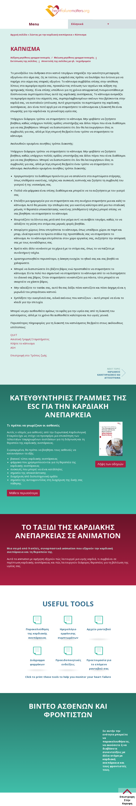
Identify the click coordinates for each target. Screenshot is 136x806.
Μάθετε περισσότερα (23, 493)
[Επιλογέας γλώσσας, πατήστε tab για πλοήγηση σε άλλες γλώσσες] (90, 24)
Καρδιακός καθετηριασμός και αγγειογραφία (106, 373)
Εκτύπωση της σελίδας (23, 61)
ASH (13, 347)
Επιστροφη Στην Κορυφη (127, 800)
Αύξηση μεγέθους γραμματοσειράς (30, 57)
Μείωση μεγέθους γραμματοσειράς (74, 57)
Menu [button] (34, 24)
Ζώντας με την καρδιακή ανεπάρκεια (51, 34)
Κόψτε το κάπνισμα (22, 343)
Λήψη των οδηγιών (110, 464)
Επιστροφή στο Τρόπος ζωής (28, 355)
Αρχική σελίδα (18, 34)
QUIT (13, 335)
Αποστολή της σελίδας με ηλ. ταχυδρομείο (66, 61)
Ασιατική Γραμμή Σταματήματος (29, 339)
